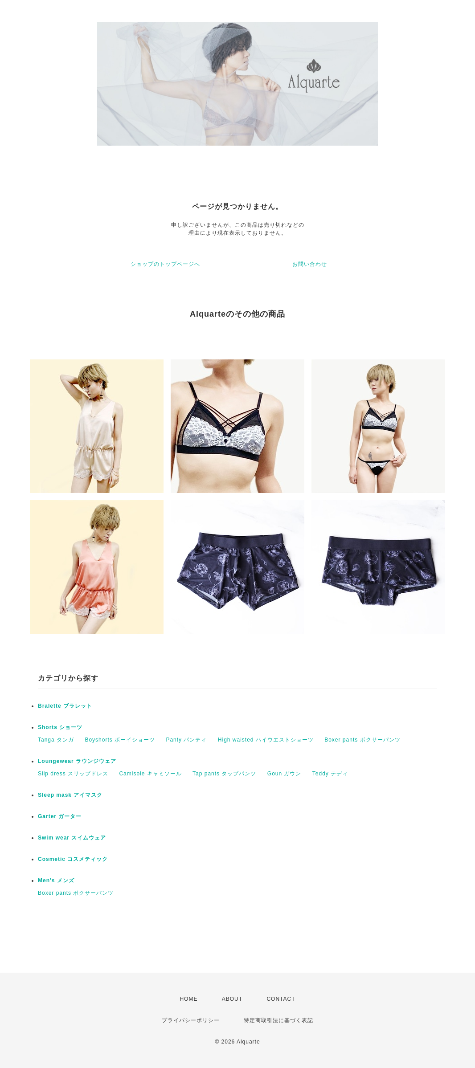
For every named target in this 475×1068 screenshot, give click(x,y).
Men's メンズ (56, 880)
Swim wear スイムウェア (72, 838)
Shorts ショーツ (60, 727)
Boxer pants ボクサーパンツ (362, 740)
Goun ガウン (284, 773)
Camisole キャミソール (150, 773)
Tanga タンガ (56, 740)
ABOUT (232, 999)
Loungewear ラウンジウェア (77, 761)
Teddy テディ (330, 773)
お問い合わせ (309, 264)
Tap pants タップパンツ (224, 773)
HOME (188, 999)
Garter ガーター (60, 816)
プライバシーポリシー (191, 1020)
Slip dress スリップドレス (73, 773)
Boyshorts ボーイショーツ (120, 740)
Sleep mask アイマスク (70, 795)
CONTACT (280, 999)
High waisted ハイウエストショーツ (266, 740)
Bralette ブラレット (65, 706)
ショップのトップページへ (165, 264)
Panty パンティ (186, 740)
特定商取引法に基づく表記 (278, 1020)
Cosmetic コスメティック (73, 859)
